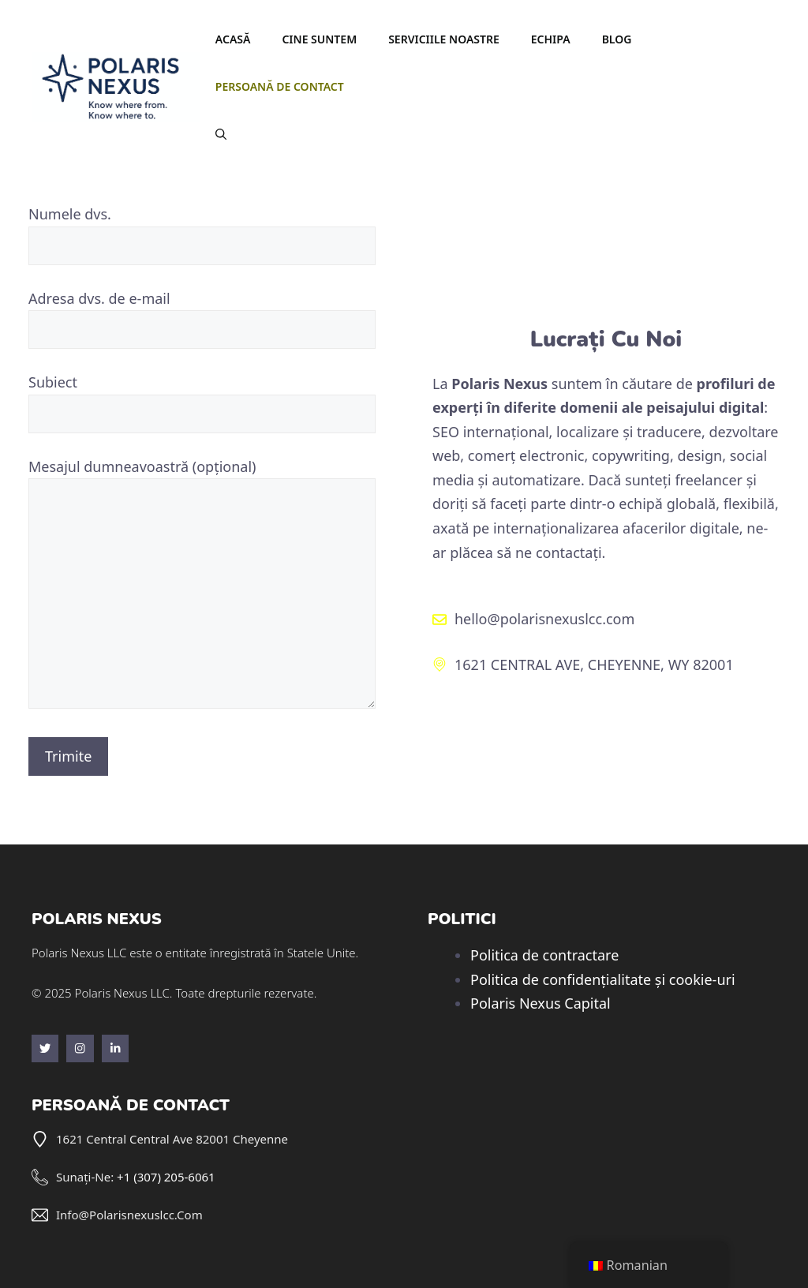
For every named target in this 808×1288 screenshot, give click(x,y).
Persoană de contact (279, 86)
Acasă (233, 39)
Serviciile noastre (443, 39)
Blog (617, 39)
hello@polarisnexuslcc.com (544, 618)
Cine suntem (319, 39)
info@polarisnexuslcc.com (129, 1214)
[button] (221, 134)
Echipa (550, 39)
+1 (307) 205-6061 (166, 1177)
